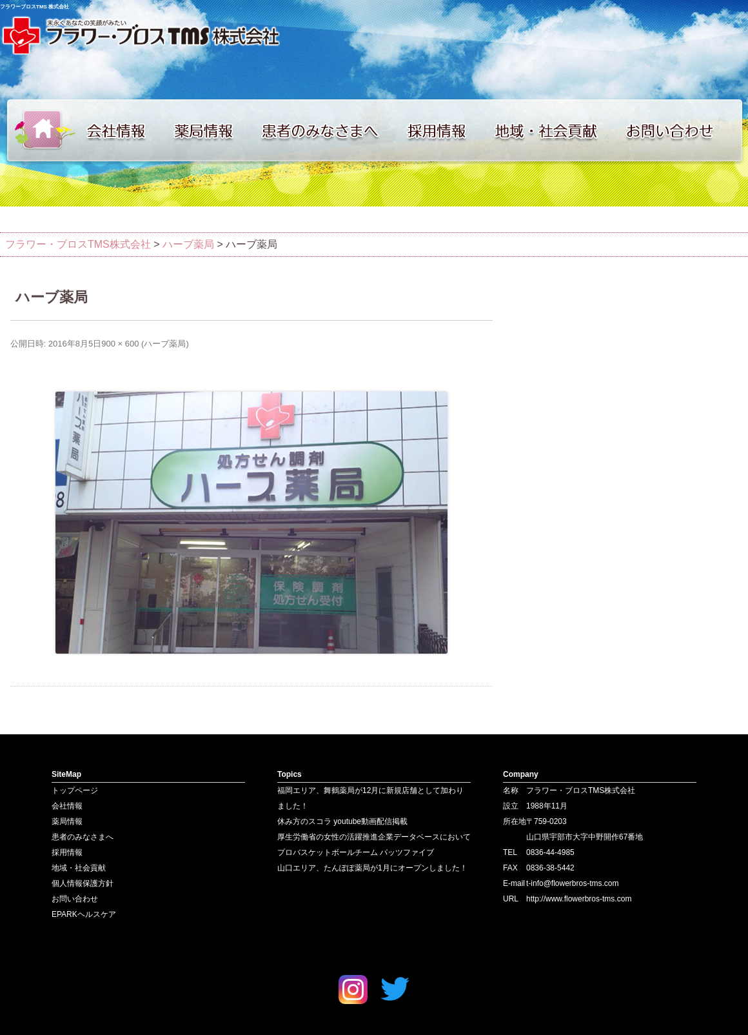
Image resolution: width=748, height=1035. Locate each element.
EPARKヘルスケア (84, 914)
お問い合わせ (683, 130)
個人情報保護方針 (82, 883)
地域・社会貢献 (554, 130)
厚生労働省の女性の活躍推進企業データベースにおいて (374, 836)
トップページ (38, 130)
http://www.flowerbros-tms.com (578, 898)
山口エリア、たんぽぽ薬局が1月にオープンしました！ (372, 867)
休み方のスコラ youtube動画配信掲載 (342, 821)
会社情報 (122, 130)
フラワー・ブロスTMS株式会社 (78, 244)
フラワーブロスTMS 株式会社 (34, 7)
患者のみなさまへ (325, 130)
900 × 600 (120, 343)
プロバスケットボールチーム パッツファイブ (355, 852)
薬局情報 (209, 130)
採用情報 (445, 130)
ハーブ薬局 (165, 343)
